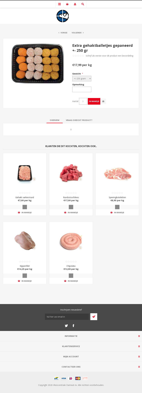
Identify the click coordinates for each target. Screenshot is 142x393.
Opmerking (78, 84)
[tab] (55, 120)
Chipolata (70, 266)
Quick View (25, 207)
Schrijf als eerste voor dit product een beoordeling (109, 55)
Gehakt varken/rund (24, 197)
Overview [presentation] (54, 120)
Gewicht (76, 73)
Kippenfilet (25, 266)
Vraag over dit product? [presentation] (79, 120)
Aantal (75, 101)
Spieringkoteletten (117, 197)
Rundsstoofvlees (71, 197)
